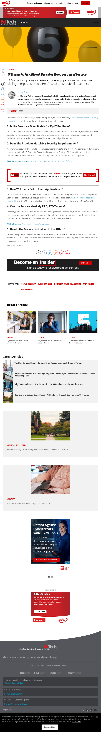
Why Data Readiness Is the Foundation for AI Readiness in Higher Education (48, 384)
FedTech (39, 673)
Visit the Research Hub (14, 683)
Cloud (9, 66)
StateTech (56, 673)
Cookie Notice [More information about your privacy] (76, 722)
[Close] (97, 717)
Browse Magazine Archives (15, 704)
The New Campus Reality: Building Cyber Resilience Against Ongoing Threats (48, 363)
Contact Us (17, 657)
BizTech (25, 673)
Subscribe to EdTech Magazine (16, 700)
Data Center (88, 284)
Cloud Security (28, 284)
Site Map (53, 657)
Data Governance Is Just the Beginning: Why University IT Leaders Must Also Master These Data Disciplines (54, 375)
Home (4, 66)
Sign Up (85, 3)
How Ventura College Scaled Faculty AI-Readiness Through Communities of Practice (51, 395)
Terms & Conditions (39, 657)
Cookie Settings (49, 727)
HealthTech (74, 673)
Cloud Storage (45, 284)
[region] (50, 722)
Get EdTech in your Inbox (14, 690)
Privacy (26, 657)
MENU (23, 23)
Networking (27, 289)
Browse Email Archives (13, 694)
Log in (95, 22)
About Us (7, 657)
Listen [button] (14, 111)
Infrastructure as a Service (67, 284)
